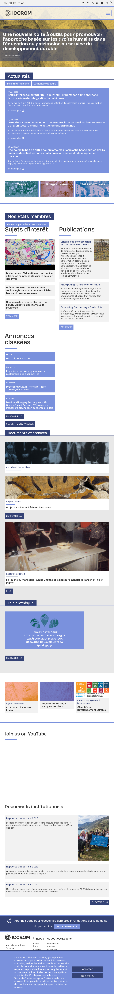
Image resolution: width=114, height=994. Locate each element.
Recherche (52, 950)
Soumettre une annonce (20, 424)
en (5, 3)
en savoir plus (14, 516)
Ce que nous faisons (59, 939)
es (14, 3)
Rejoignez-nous (67, 926)
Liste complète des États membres (27, 224)
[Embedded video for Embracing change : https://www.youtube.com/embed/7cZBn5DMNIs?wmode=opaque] (57, 772)
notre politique (42, 984)
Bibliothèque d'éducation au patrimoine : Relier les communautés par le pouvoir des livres (29, 276)
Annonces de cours (45, 83)
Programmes (53, 943)
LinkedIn (97, 3)
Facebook (83, 3)
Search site (110, 2)
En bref (36, 943)
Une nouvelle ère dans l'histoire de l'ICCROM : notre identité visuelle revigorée (26, 305)
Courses (51, 946)
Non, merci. (87, 975)
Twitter (92, 3)
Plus (8, 591)
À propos (38, 939)
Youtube (102, 3)
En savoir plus (12, 55)
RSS (107, 3)
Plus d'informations (18, 83)
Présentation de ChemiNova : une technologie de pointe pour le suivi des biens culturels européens (29, 290)
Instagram (88, 3)
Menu (108, 13)
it (19, 3)
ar (22, 3)
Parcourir (66, 327)
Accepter (87, 969)
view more (12, 316)
